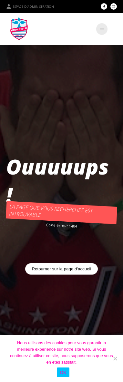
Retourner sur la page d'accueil (61, 268)
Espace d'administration (30, 6)
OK (63, 372)
